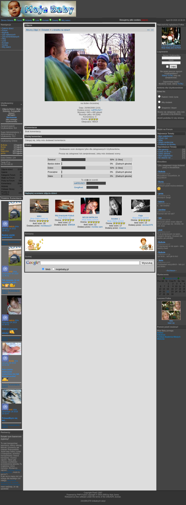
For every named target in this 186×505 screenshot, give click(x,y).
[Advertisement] (11, 76)
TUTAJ (180, 84)
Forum (19, 20)
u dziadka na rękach (61, 30)
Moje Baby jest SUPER (171, 48)
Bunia (3, 147)
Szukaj (5, 45)
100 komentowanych (10, 37)
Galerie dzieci (8, 28)
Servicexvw (11, 117)
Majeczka (5, 151)
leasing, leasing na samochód (11, 471)
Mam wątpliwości (165, 136)
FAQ (4, 39)
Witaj (160, 140)
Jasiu (160, 260)
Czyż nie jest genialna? (171, 46)
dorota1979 (147, 225)
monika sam (96, 227)
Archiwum (171, 271)
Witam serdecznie (165, 142)
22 (168, 291)
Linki (37, 20)
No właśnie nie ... (165, 158)
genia (3, 153)
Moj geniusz (163, 149)
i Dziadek (45, 30)
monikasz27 (46, 226)
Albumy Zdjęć (32, 30)
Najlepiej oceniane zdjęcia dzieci (41, 193)
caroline (162, 210)
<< (148, 30)
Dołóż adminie (164, 154)
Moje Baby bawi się (39, 218)
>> (152, 30)
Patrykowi (161, 335)
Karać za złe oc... (165, 152)
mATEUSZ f (96, 110)
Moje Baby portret (90, 220)
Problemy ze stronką (166, 144)
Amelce (160, 333)
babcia (11, 226)
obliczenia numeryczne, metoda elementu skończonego (10, 482)
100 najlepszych (9, 35)
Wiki (171, 321)
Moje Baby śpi (64, 218)
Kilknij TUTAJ (167, 76)
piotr (2, 149)
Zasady (55, 20)
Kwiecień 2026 (171, 279)
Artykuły (28, 20)
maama (122, 228)
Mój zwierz (66, 20)
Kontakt (45, 20)
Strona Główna (7, 20)
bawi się (171, 323)
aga (160, 218)
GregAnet (78, 187)
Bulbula (4, 145)
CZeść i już (163, 138)
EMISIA (71, 225)
